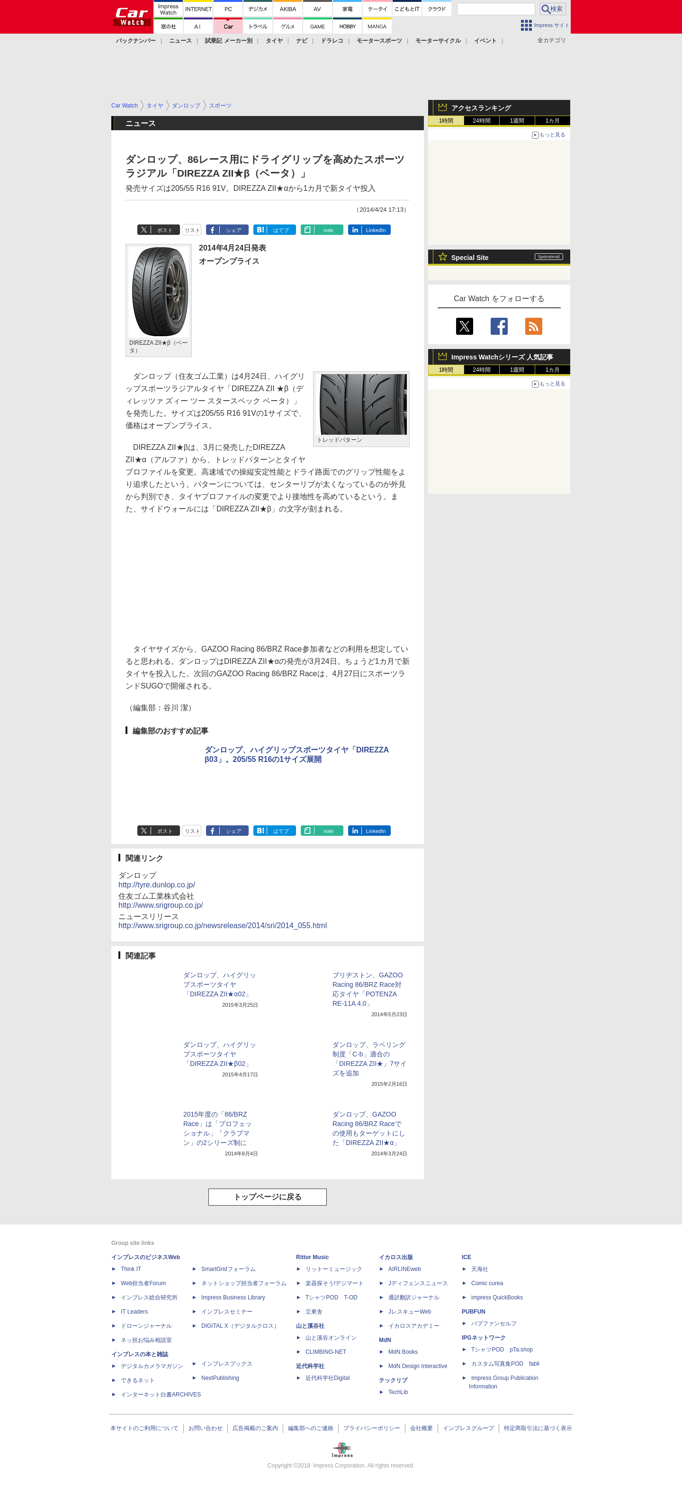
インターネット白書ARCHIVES (161, 1394)
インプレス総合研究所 (149, 1297)
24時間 (481, 120)
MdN (385, 1340)
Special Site (470, 257)
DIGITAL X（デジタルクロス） (240, 1326)
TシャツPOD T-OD (331, 1297)
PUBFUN (473, 1311)
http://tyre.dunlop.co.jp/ (156, 885)
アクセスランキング (481, 108)
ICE (466, 1257)
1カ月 (553, 120)
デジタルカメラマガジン (152, 1366)
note (328, 230)
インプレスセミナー (226, 1311)
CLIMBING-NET (325, 1352)
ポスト (165, 230)
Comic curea (487, 1283)
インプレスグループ (468, 1428)
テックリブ (393, 1380)
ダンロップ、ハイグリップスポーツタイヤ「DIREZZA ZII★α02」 (219, 984)
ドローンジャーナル (146, 1326)
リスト (192, 230)
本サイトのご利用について (144, 1428)
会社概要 (421, 1428)
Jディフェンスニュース (418, 1283)
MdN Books (403, 1352)
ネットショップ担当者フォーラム (244, 1283)
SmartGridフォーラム (228, 1269)
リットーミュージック (333, 1269)
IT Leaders (134, 1311)
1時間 (446, 120)
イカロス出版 (396, 1257)
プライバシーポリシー (371, 1428)
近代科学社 (310, 1366)
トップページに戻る (267, 1197)
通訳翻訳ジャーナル (414, 1297)
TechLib (398, 1392)
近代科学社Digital (327, 1378)
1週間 (517, 120)
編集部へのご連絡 (310, 1428)
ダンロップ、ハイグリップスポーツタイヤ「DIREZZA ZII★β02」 (219, 1054)
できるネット (138, 1380)
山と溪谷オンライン (331, 1337)
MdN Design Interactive (418, 1366)
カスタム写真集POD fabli (505, 1363)
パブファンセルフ (494, 1323)
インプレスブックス (226, 1363)
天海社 (479, 1269)
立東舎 (314, 1311)
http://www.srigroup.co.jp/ (160, 905)
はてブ (281, 230)
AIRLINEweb (404, 1269)
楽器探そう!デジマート (334, 1283)
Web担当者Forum (143, 1283)
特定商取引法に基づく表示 (538, 1428)
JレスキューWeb (409, 1311)
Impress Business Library (233, 1297)
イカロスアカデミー (414, 1326)
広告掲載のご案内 (255, 1428)
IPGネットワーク (484, 1337)
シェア (234, 230)
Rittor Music (312, 1257)
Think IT (131, 1269)
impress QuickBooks (497, 1297)
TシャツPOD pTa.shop (502, 1349)
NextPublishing (220, 1378)
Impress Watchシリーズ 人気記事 (502, 357)
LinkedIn (376, 230)
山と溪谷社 (310, 1326)
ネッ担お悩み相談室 (146, 1340)
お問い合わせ (205, 1428)
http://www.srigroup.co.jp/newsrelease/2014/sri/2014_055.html (222, 925)
